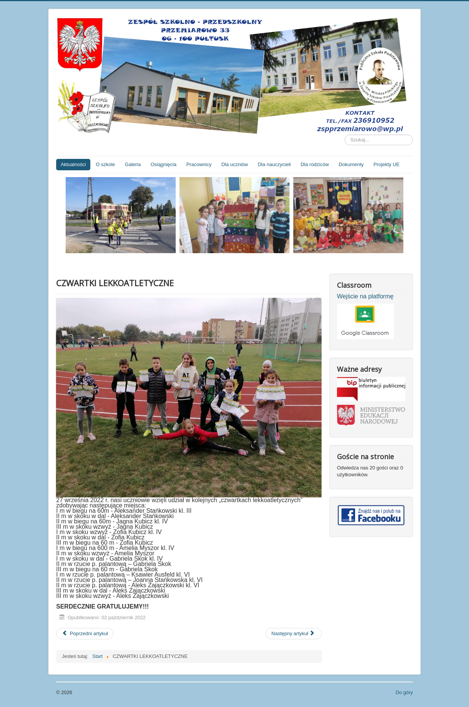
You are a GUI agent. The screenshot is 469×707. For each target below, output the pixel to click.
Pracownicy (198, 164)
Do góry (404, 692)
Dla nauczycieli (274, 164)
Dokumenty (351, 164)
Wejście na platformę (365, 296)
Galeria (133, 164)
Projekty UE (386, 164)
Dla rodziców (315, 164)
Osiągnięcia (163, 164)
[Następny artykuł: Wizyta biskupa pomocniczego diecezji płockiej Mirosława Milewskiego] (294, 633)
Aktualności (73, 164)
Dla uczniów (234, 164)
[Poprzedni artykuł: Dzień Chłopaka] (84, 633)
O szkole (105, 164)
